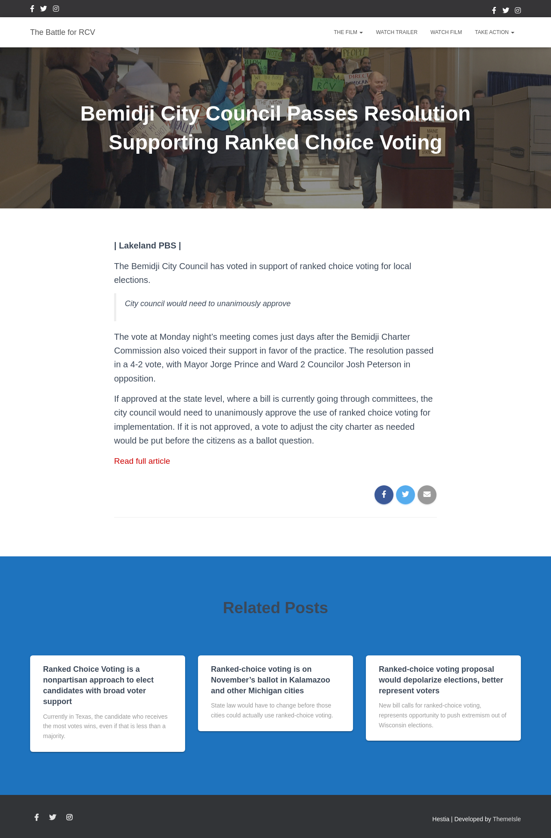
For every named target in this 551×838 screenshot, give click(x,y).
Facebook (32, 10)
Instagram (56, 10)
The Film (348, 32)
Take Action (494, 32)
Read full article (143, 461)
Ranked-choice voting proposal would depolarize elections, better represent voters (441, 680)
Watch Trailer (396, 32)
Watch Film (446, 32)
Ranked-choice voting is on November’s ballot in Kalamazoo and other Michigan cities (270, 680)
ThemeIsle (507, 818)
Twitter (43, 10)
